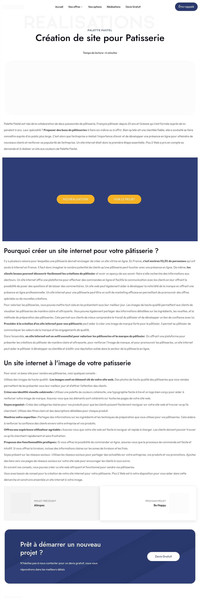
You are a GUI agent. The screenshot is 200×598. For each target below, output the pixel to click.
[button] (76, 199)
